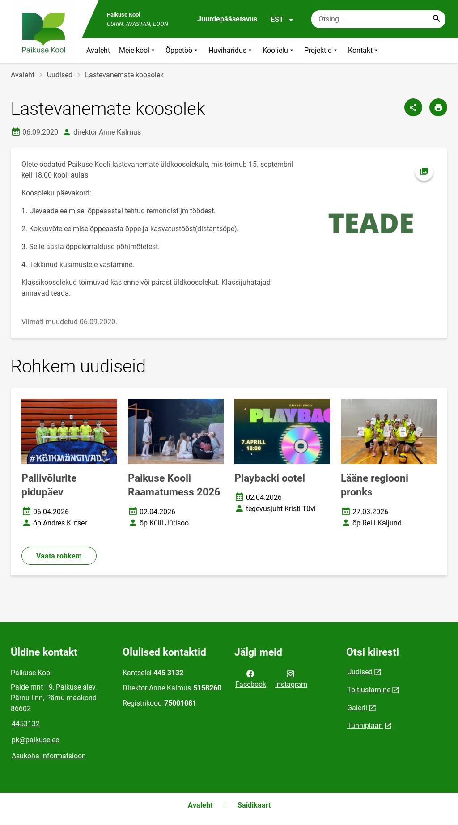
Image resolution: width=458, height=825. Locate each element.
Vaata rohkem (59, 556)
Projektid (321, 50)
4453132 (26, 723)
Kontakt (364, 50)
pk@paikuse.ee (35, 740)
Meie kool (138, 50)
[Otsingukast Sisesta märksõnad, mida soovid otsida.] (378, 19)
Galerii (357, 707)
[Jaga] (413, 107)
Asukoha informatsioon (49, 756)
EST (282, 19)
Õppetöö (182, 50)
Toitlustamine (368, 689)
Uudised (59, 75)
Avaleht (98, 50)
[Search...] (436, 19)
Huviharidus (231, 50)
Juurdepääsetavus (227, 19)
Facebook (250, 678)
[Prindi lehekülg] (438, 107)
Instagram (291, 678)
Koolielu (279, 50)
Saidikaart (254, 805)
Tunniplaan (365, 725)
